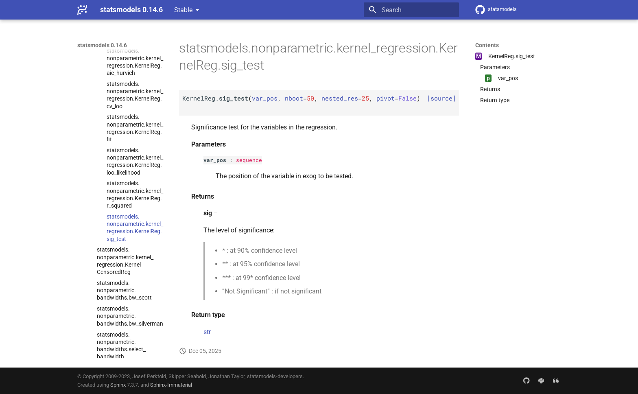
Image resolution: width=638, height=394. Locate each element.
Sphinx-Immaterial (171, 385)
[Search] (411, 9)
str (207, 332)
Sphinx (118, 385)
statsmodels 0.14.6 (102, 45)
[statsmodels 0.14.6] (82, 10)
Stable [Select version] (183, 10)
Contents (487, 45)
